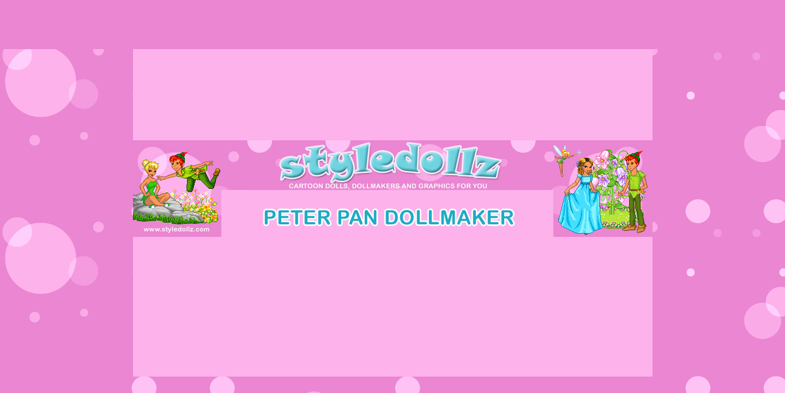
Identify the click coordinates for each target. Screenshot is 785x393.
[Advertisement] (392, 24)
